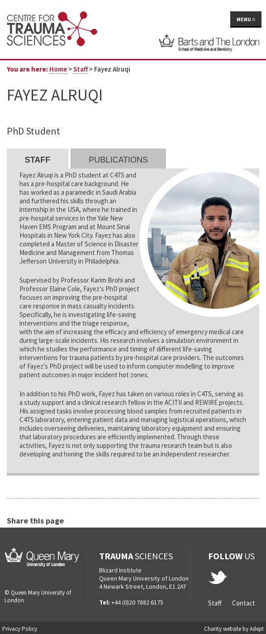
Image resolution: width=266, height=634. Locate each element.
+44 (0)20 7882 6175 (137, 602)
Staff (80, 69)
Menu (246, 19)
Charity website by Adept (234, 629)
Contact (243, 603)
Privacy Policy (19, 629)
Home (58, 69)
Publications (118, 159)
